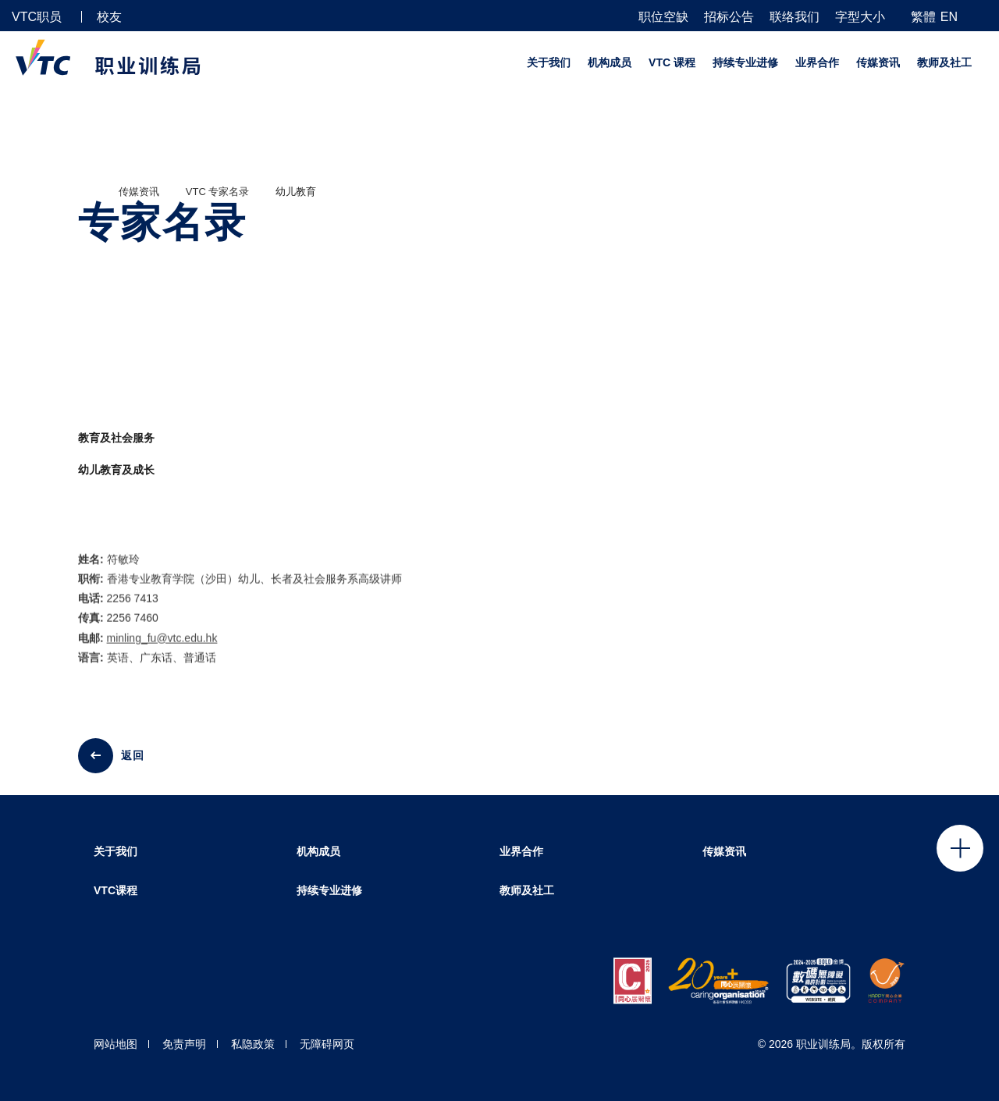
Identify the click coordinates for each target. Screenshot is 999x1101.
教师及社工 (944, 62)
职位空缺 (663, 17)
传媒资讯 (878, 62)
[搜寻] (981, 16)
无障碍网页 (327, 1044)
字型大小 (860, 17)
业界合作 (817, 62)
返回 (132, 755)
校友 (109, 16)
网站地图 (115, 1044)
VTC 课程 (672, 62)
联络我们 (794, 17)
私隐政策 (253, 1044)
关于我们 (549, 62)
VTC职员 (37, 16)
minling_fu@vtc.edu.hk (162, 650)
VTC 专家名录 (218, 191)
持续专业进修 (745, 62)
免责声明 (184, 1044)
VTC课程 (115, 890)
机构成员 (609, 62)
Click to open (960, 848)
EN (949, 16)
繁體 (923, 16)
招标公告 (729, 17)
